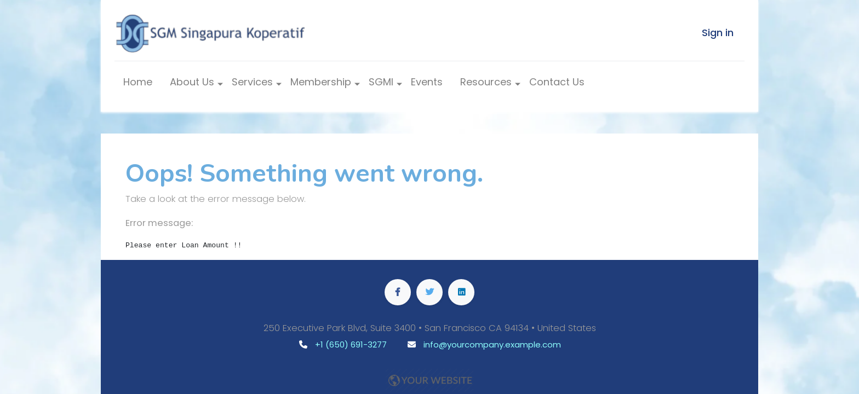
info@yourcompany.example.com (492, 344)
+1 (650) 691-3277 (351, 344)
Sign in (718, 32)
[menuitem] (137, 84)
